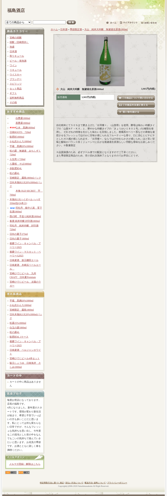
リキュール (16, 70)
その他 (13, 102)
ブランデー (16, 79)
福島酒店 (16, 10)
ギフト (13, 93)
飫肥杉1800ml (17, 136)
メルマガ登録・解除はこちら (24, 464)
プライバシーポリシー (117, 483)
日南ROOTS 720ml (20, 132)
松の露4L (14, 173)
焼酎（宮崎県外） (19, 42)
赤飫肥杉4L (16, 168)
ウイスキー (16, 74)
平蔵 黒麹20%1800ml (21, 146)
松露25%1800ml (18, 323)
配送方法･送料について (95, 483)
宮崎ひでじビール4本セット (25, 358)
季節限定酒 (76, 29)
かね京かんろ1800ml (20, 141)
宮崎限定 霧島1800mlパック (25, 177)
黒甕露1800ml (20, 123)
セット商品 (16, 88)
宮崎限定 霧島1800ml (22, 309)
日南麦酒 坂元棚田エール (24, 260)
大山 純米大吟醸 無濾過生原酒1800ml (106, 29)
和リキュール (17, 56)
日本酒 (13, 51)
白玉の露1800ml (18, 327)
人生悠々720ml (17, 159)
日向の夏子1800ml (19, 238)
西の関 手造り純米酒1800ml (25, 216)
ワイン (13, 65)
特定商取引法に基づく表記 (52, 483)
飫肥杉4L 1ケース (19, 336)
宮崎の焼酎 (16, 37)
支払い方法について (74, 483)
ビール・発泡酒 (18, 60)
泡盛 (12, 46)
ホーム (54, 29)
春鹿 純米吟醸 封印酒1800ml (25, 221)
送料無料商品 (17, 97)
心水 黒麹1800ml (22, 127)
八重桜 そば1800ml (20, 163)
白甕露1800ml (20, 118)
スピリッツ (16, 83)
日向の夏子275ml (19, 234)
